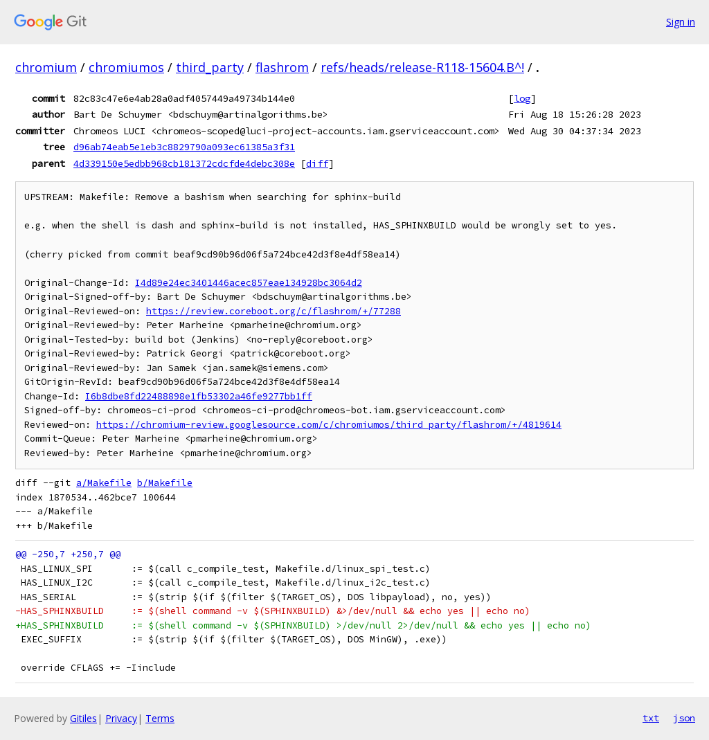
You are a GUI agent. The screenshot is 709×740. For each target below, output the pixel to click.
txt (651, 718)
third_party (210, 67)
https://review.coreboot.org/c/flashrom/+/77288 (273, 311)
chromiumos (126, 67)
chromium (46, 67)
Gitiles (83, 718)
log (522, 98)
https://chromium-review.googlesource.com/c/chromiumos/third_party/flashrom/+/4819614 (329, 425)
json (684, 718)
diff (317, 163)
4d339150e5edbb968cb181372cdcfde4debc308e (184, 163)
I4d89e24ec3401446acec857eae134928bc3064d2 (248, 283)
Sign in (680, 21)
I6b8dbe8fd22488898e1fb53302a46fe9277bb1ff (198, 396)
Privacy (121, 718)
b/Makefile (164, 483)
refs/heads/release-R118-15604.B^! (422, 67)
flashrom (282, 67)
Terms (159, 718)
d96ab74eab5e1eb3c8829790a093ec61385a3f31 (184, 147)
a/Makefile (104, 483)
